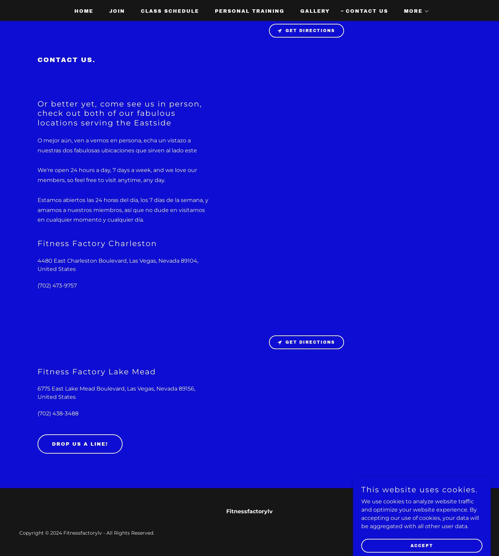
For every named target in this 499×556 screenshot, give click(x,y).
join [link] (117, 11)
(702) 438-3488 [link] (58, 413)
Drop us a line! (80, 444)
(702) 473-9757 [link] (57, 285)
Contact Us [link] (367, 11)
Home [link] (83, 11)
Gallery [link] (315, 11)
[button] (414, 11)
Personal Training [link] (249, 11)
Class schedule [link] (170, 11)
